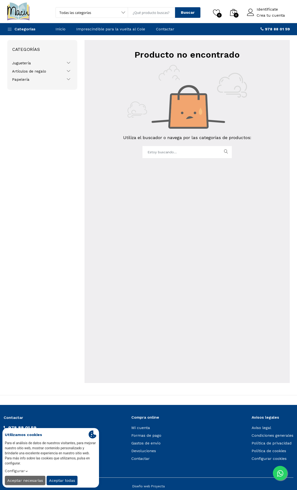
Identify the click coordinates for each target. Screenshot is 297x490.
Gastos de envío (146, 443)
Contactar (165, 29)
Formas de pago (146, 435)
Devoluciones (143, 451)
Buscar (188, 12)
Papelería (20, 79)
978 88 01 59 (20, 427)
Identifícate (267, 9)
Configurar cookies (269, 458)
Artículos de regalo (29, 71)
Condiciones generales (272, 435)
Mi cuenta (140, 427)
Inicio (60, 29)
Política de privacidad (272, 443)
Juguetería (21, 63)
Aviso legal (261, 427)
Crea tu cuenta (271, 15)
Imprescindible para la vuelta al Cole (110, 29)
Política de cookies (269, 451)
